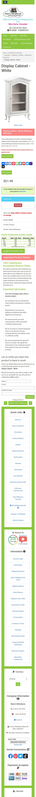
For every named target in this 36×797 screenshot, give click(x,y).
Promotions (7, 39)
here (11, 285)
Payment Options (18, 611)
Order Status (18, 565)
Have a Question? (27, 43)
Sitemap (18, 463)
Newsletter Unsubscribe (18, 658)
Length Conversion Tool (13, 251)
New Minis (23, 36)
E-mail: (3, 384)
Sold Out (18, 205)
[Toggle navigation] (5, 2)
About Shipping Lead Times (18, 579)
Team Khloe (18, 470)
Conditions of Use (18, 624)
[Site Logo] (18, 12)
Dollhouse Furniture (15, 53)
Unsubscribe (18, 745)
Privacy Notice (18, 617)
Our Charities (18, 476)
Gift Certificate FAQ (18, 636)
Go (18, 684)
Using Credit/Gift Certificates (18, 643)
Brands (5, 43)
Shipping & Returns (18, 571)
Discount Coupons (18, 651)
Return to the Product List (18, 403)
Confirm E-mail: (6, 390)
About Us (18, 420)
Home (5, 36)
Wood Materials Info (18, 507)
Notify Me (30, 397)
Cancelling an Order (18, 605)
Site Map (18, 630)
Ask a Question (7, 156)
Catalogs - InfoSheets (18, 514)
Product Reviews (18, 438)
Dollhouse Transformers (18, 489)
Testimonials (18, 457)
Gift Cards (14, 43)
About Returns (18, 592)
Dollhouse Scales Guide (22, 39)
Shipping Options (18, 586)
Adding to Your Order (18, 599)
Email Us (18, 720)
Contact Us (7, 47)
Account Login (18, 559)
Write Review (6, 172)
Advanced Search (18, 451)
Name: (3, 381)
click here (22, 191)
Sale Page (13, 36)
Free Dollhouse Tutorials (18, 498)
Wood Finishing (18, 520)
